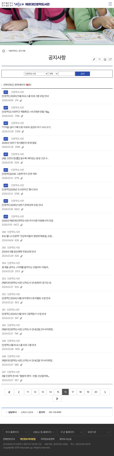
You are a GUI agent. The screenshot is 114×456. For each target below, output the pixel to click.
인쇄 (105, 59)
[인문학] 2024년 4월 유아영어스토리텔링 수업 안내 (26, 298)
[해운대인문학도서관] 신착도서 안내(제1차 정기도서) (26, 282)
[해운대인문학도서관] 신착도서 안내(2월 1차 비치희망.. (27, 360)
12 (35, 391)
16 (65, 391)
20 (95, 391)
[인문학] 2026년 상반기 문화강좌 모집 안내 (22, 204)
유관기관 (92, 432)
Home (3, 51)
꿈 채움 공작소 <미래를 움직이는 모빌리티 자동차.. (25, 267)
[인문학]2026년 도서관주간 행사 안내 (19, 189)
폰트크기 (99, 59)
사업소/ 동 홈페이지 (42, 432)
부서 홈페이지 (12, 432)
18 (80, 391)
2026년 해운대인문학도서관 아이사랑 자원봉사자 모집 (27, 220)
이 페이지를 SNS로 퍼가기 (110, 59)
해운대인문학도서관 (37, 4)
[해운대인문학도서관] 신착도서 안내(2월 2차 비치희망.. (28, 329)
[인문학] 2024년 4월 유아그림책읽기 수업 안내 (24, 313)
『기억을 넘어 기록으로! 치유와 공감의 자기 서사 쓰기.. (27, 127)
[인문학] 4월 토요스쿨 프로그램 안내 (19, 345)
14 (50, 391)
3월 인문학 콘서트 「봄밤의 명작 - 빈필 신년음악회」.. (26, 376)
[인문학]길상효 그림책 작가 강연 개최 (19, 173)
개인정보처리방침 (27, 439)
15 (58, 391)
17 (73, 391)
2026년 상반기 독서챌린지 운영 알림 (19, 142)
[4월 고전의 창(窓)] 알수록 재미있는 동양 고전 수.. (25, 158)
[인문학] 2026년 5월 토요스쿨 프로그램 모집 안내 (25, 96)
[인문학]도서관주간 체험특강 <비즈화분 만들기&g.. (26, 111)
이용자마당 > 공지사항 (16, 51)
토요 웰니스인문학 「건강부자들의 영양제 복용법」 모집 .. (27, 236)
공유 (94, 59)
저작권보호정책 (47, 439)
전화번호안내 (9, 439)
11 (27, 391)
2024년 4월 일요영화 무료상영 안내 (19, 251)
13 (43, 391)
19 (88, 391)
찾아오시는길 (65, 439)
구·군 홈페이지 (67, 432)
